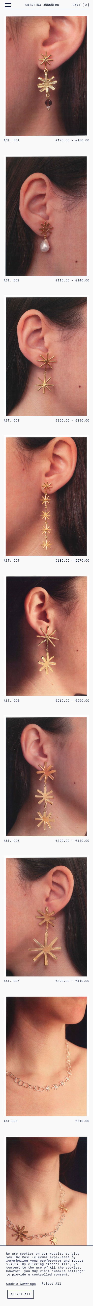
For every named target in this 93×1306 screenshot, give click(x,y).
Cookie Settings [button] (21, 1284)
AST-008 (10, 1121)
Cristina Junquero (42, 5)
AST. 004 (11, 560)
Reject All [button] (51, 1283)
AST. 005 (11, 700)
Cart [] (80, 5)
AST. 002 (11, 280)
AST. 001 (11, 140)
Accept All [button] (21, 1294)
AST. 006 (11, 841)
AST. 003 (11, 420)
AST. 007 (11, 981)
